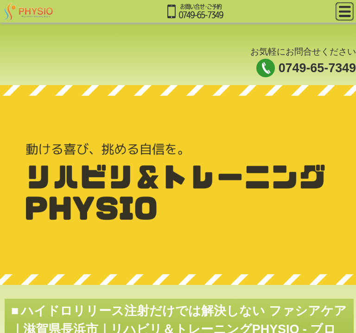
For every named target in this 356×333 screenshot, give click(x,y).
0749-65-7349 (317, 68)
